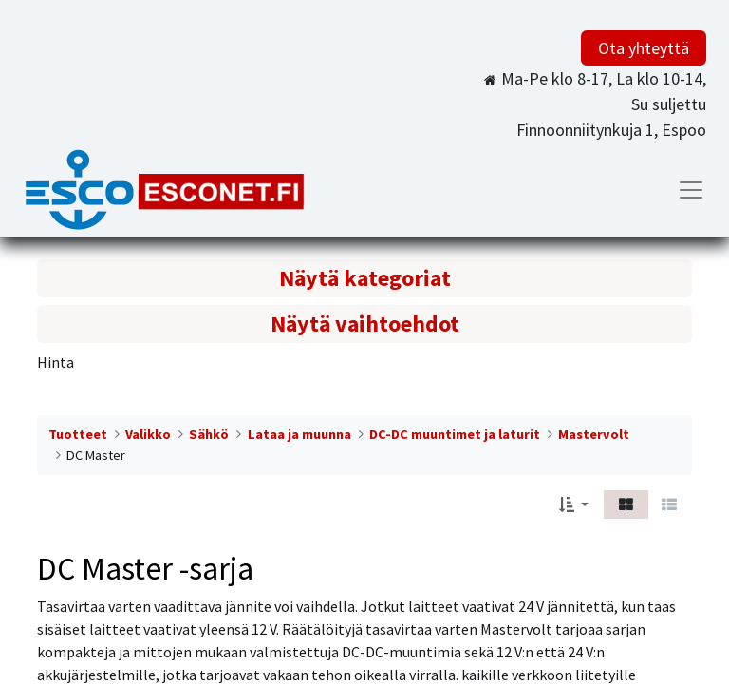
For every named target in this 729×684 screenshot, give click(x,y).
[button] (574, 504)
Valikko (148, 434)
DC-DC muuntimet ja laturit (454, 434)
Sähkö (209, 434)
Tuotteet (77, 434)
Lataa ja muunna (299, 434)
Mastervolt (593, 434)
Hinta (55, 361)
